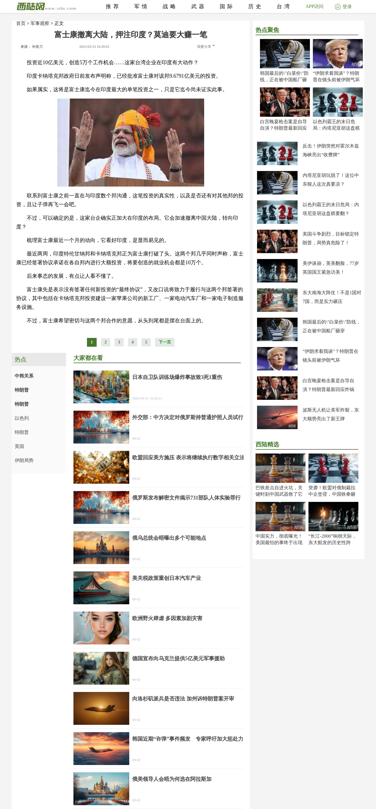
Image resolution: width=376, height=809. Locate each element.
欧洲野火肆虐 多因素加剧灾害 (167, 618)
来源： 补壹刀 (32, 47)
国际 (227, 6)
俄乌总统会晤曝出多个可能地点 (169, 538)
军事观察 (40, 23)
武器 (199, 6)
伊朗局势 (24, 460)
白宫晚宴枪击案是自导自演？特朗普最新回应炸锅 (283, 128)
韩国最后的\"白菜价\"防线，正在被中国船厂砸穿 (284, 80)
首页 (21, 23)
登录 (343, 6)
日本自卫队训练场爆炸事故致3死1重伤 (177, 377)
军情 (142, 6)
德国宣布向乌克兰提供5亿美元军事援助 (178, 658)
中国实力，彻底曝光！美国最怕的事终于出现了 (279, 542)
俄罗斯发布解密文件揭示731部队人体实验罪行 (186, 498)
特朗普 (22, 389)
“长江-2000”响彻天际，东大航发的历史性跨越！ (332, 542)
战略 (170, 6)
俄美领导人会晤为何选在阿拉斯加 (172, 779)
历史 (255, 6)
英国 (19, 446)
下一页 (165, 342)
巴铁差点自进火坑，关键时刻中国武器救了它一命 (279, 494)
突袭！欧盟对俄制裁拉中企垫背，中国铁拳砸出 (331, 494)
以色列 (22, 418)
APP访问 (314, 6)
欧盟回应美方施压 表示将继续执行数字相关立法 (188, 458)
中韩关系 (24, 375)
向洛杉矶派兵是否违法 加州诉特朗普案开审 (183, 699)
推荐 (113, 6)
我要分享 (205, 47)
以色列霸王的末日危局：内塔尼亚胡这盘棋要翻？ (336, 128)
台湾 (284, 6)
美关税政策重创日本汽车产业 (166, 578)
